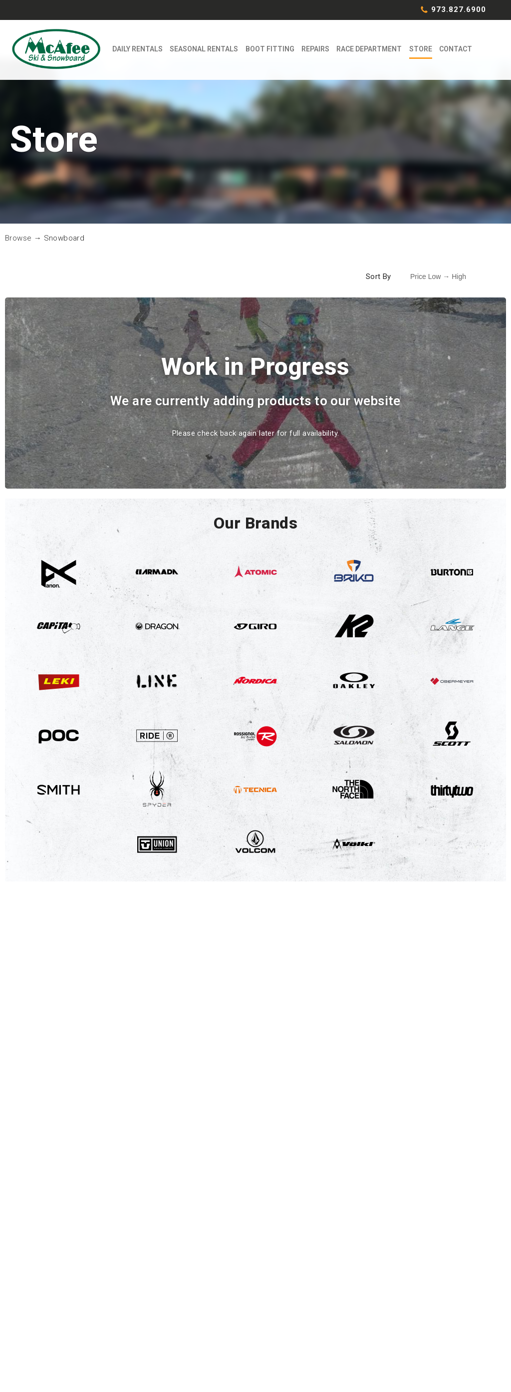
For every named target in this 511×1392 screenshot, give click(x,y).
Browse (18, 249)
